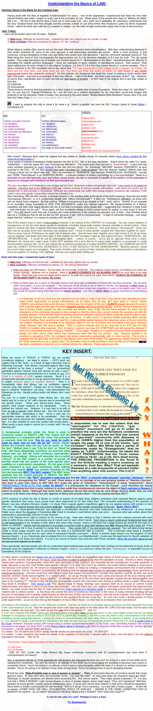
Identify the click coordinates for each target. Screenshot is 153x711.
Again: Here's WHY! (127, 506)
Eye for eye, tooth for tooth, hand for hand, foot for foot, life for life (36, 441)
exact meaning (46, 167)
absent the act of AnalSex (50, 557)
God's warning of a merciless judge (84, 589)
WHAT (30, 469)
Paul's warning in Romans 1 (136, 488)
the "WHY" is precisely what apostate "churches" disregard (110, 477)
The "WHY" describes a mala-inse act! (48, 477)
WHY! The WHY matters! (37, 472)
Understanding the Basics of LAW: (77, 3)
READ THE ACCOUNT (127, 539)
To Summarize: (77, 702)
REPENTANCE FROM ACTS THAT (33, 485)
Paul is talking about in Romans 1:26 (70, 626)
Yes (133, 76)
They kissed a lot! (41, 584)
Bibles (141, 104)
